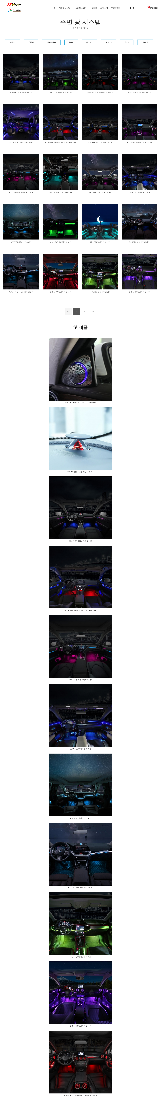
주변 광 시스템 (64, 8)
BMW (31, 42)
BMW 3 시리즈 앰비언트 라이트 (21, 292)
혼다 (127, 42)
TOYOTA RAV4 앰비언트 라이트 (139, 142)
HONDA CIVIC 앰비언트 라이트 (100, 142)
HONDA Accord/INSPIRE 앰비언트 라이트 (60, 142)
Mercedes (51, 42)
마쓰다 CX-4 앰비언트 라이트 (60, 93)
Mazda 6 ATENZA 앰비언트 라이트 (100, 93)
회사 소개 (104, 8)
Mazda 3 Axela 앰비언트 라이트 (139, 93)
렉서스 (89, 42)
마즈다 (145, 42)
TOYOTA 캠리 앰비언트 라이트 (21, 192)
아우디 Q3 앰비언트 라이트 (100, 292)
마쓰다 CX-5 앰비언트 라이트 (21, 93)
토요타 (109, 42)
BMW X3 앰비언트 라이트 (139, 242)
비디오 (94, 8)
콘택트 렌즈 (115, 8)
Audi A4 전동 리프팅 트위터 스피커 (80, 472)
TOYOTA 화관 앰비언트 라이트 (60, 192)
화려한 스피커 (81, 8)
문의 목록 (153, 7)
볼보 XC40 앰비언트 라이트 (60, 242)
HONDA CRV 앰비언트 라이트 (21, 142)
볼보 (71, 42)
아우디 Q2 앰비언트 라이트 (139, 292)
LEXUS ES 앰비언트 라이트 (139, 192)
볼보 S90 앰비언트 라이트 (100, 242)
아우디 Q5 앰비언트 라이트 (60, 292)
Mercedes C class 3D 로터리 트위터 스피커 (80, 402)
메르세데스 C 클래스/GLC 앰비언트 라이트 (80, 1095)
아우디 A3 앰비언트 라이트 (80, 1026)
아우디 (13, 42)
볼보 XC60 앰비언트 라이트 (21, 242)
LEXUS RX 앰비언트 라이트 (100, 192)
